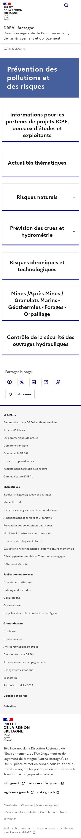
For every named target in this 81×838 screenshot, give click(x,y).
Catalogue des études (16, 590)
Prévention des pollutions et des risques (27, 526)
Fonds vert (9, 631)
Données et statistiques (17, 582)
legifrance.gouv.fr (16, 792)
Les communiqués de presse (20, 438)
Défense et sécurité (15, 564)
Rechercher (66, 5)
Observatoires (12, 605)
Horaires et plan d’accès (18, 461)
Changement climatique (18, 670)
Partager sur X (21, 382)
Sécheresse (10, 678)
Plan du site (10, 805)
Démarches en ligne (15, 446)
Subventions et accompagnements (24, 662)
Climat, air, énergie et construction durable (30, 510)
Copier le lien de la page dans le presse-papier (58, 382)
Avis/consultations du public (20, 647)
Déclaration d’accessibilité (20, 812)
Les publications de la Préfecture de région (30, 613)
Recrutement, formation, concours (25, 469)
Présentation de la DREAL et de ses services (30, 422)
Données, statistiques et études (22, 541)
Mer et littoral (12, 502)
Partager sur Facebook (9, 382)
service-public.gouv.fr (44, 783)
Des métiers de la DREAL (18, 654)
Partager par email (45, 382)
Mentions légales (46, 805)
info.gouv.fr (12, 783)
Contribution (48, 812)
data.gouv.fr (46, 792)
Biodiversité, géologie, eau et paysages (27, 495)
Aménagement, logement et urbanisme (27, 518)
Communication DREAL (18, 477)
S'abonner (20, 394)
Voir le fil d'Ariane (14, 49)
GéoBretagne (11, 598)
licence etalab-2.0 (20, 832)
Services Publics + (14, 430)
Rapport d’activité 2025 (18, 685)
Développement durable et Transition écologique (34, 556)
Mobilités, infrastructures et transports (27, 533)
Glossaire (27, 805)
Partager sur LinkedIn (33, 382)
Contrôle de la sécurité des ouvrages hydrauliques (40, 341)
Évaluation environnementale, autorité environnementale (38, 549)
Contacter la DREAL (16, 453)
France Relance (12, 639)
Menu (75, 5)
